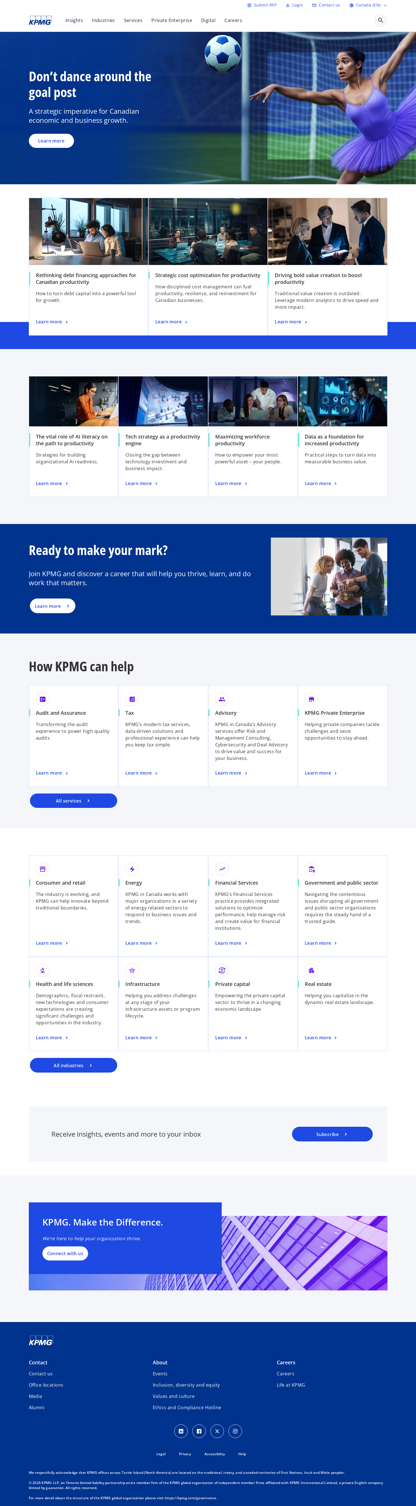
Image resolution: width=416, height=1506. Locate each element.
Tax (129, 712)
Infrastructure (142, 984)
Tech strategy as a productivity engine (162, 440)
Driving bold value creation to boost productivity (318, 278)
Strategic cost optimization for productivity (207, 275)
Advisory (226, 712)
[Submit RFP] (261, 5)
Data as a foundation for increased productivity (334, 440)
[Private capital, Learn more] (232, 1038)
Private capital (232, 984)
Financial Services (236, 882)
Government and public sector (341, 882)
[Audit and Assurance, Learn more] (52, 773)
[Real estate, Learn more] (321, 1038)
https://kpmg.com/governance (190, 1498)
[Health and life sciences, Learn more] (52, 1038)
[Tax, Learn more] (142, 773)
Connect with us (65, 1253)
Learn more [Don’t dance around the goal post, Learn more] (51, 141)
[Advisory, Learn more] (232, 773)
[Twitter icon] (217, 1431)
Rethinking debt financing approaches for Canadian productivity (86, 278)
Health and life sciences (64, 984)
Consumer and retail (60, 882)
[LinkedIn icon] (181, 1431)
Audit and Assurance (61, 712)
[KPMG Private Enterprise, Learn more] (321, 773)
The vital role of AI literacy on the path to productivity (72, 440)
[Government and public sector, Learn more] (321, 943)
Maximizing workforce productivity (242, 440)
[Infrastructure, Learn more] (142, 1038)
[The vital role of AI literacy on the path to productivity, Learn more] (52, 484)
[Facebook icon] (199, 1431)
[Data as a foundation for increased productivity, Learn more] (321, 484)
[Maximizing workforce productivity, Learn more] (232, 484)
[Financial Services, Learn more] (232, 943)
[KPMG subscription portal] (332, 1134)
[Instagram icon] (235, 1431)
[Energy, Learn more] (142, 943)
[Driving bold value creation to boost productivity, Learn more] (291, 322)
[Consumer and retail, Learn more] (52, 943)
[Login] (294, 5)
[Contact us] (326, 5)
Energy (133, 882)
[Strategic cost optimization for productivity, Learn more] (172, 322)
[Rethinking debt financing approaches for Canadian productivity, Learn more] (52, 322)
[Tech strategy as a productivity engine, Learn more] (142, 484)
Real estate (318, 984)
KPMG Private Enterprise (335, 712)
